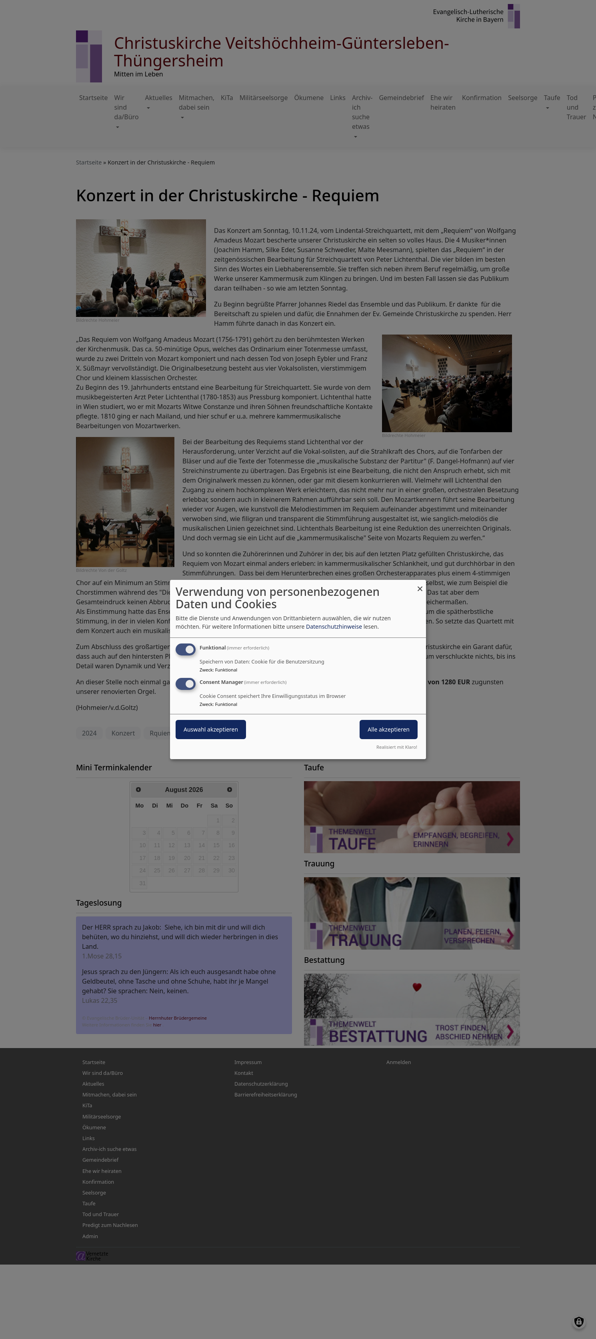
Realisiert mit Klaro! (396, 747)
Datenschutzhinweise (334, 626)
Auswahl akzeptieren (211, 729)
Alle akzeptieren (389, 729)
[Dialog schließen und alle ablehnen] (420, 585)
